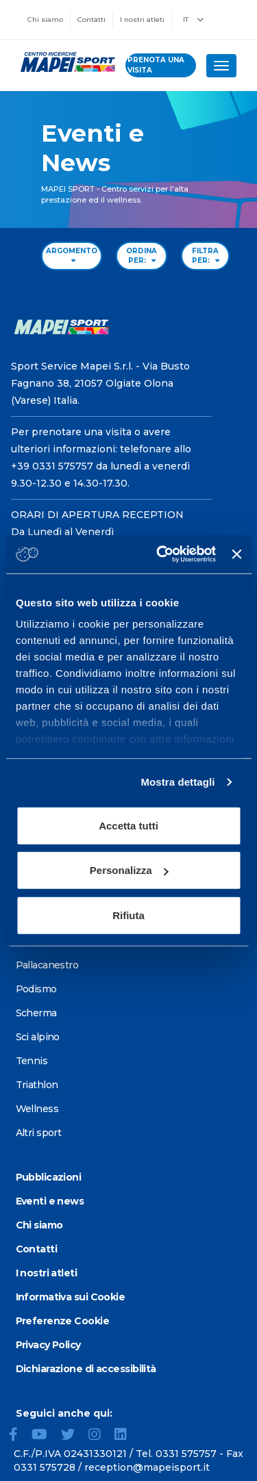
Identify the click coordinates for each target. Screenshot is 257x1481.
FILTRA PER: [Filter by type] (205, 255)
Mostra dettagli (177, 782)
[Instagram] (100, 1436)
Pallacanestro (47, 965)
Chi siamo (45, 19)
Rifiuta (128, 914)
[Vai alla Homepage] (62, 62)
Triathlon (37, 1085)
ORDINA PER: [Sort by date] (141, 255)
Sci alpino (38, 1037)
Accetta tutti (128, 825)
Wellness (37, 1109)
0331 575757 (186, 1453)
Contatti (91, 19)
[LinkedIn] (126, 1436)
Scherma (36, 1013)
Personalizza (129, 870)
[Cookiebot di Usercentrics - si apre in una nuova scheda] (161, 554)
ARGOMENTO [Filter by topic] (71, 254)
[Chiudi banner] (236, 554)
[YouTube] (45, 1436)
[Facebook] (19, 1436)
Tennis (32, 1061)
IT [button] (193, 19)
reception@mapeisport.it (147, 1467)
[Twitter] (73, 1436)
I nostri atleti (142, 19)
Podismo (36, 989)
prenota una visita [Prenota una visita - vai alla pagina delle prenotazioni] (155, 64)
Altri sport (39, 1132)
